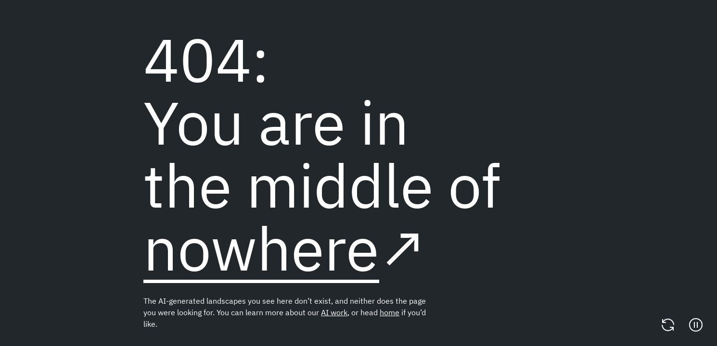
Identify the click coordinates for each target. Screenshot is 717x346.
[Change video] (667, 324)
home (389, 312)
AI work (334, 312)
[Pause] (695, 324)
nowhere (261, 248)
